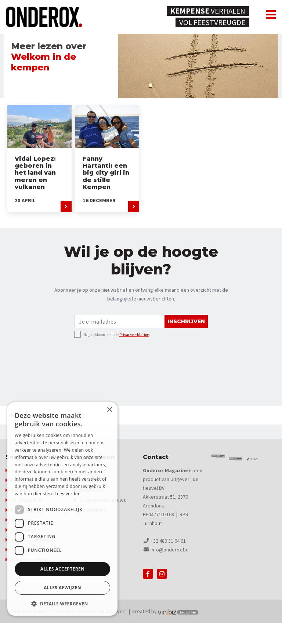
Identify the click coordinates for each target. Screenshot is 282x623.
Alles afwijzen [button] (62, 587)
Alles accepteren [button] (62, 569)
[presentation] (130, 354)
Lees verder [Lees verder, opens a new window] (67, 494)
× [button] (109, 410)
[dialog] (62, 509)
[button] (62, 604)
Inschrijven (186, 321)
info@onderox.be (170, 549)
